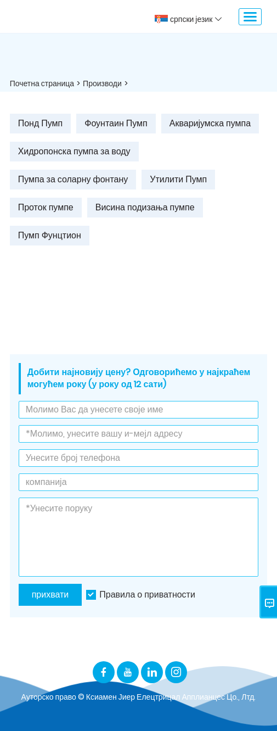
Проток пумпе (46, 207)
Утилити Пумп (178, 179)
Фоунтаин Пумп (116, 123)
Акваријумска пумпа (210, 123)
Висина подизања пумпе (145, 207)
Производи (102, 83)
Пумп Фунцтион (49, 235)
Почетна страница (42, 83)
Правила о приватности (147, 594)
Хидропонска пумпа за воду (74, 151)
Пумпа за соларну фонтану (73, 179)
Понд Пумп (40, 123)
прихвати (50, 594)
